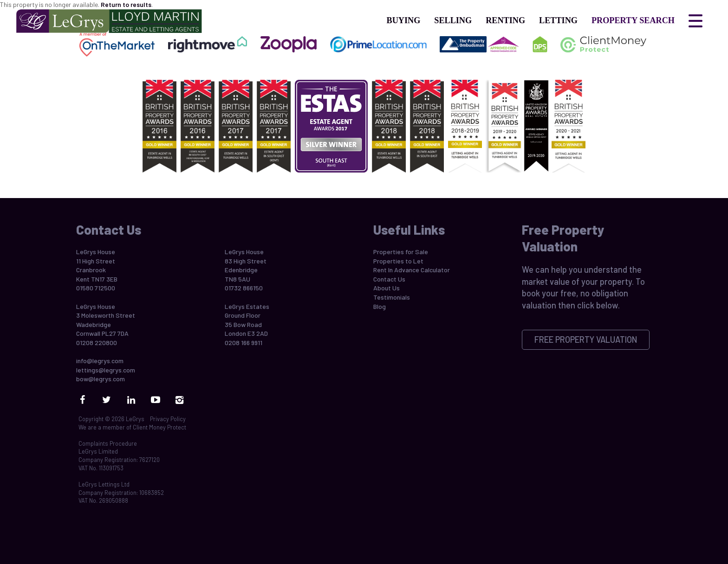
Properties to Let (398, 261)
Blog (379, 306)
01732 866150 (244, 288)
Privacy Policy (168, 419)
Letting (558, 20)
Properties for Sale (400, 252)
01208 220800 (96, 342)
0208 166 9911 (243, 342)
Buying (404, 20)
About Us (386, 288)
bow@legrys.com (100, 379)
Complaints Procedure (107, 443)
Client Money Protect (159, 427)
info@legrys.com (100, 361)
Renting (505, 20)
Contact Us (389, 279)
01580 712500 (95, 288)
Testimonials (391, 297)
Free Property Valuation (585, 339)
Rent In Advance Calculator (411, 270)
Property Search (633, 20)
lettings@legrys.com (105, 370)
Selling (453, 20)
